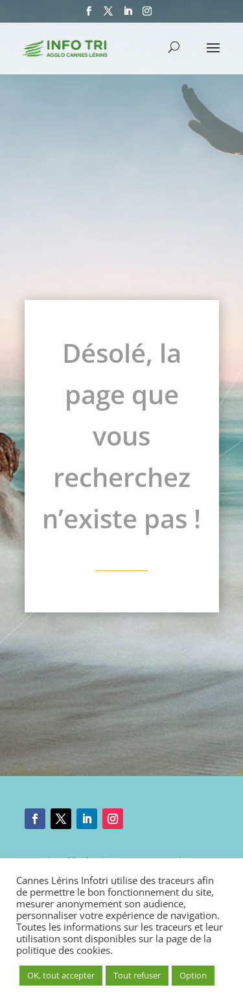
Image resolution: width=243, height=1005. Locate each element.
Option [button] (193, 975)
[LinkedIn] (127, 14)
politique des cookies (63, 950)
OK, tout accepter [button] (61, 975)
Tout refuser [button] (137, 975)
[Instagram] (147, 14)
